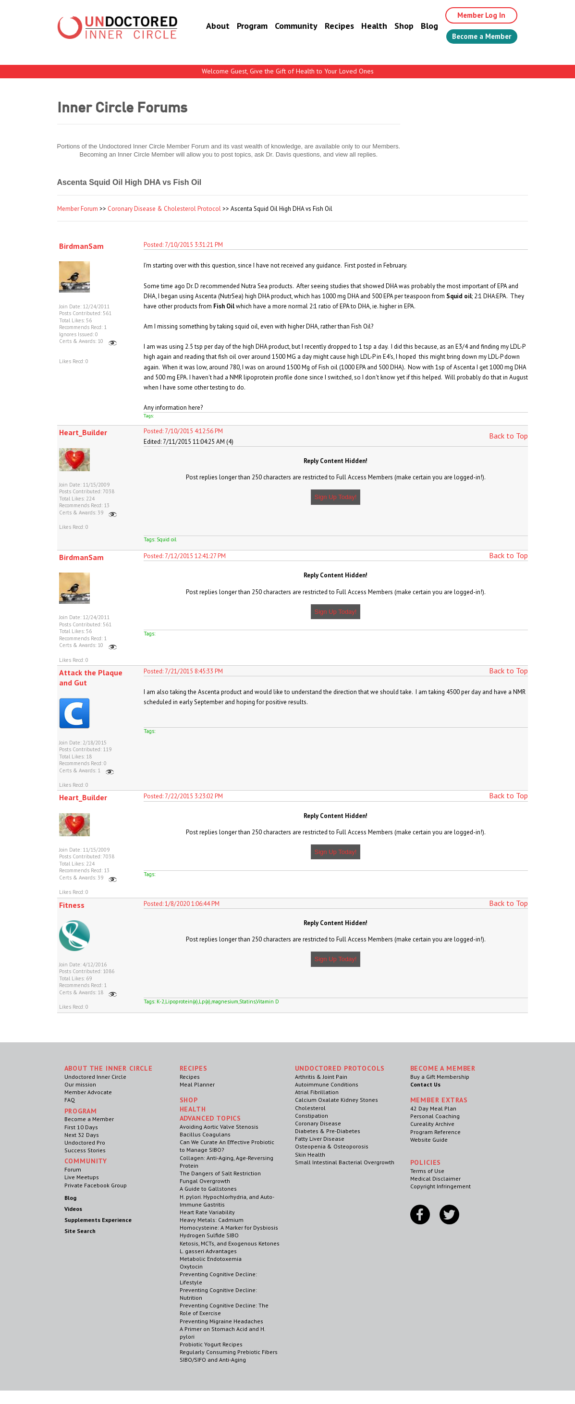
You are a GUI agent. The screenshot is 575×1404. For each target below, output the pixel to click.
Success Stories (85, 1150)
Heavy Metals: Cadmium (212, 1219)
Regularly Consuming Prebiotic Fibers (229, 1351)
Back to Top (508, 435)
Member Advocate (88, 1092)
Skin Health (310, 1154)
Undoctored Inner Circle (95, 1076)
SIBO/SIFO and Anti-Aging (213, 1359)
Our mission (80, 1084)
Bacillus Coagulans (205, 1134)
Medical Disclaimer (435, 1178)
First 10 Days (81, 1127)
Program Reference (435, 1131)
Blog (421, 26)
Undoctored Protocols (340, 1068)
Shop (395, 26)
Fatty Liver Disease (319, 1138)
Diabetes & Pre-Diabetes (327, 1131)
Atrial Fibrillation (317, 1092)
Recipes (331, 26)
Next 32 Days (81, 1134)
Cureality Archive (432, 1123)
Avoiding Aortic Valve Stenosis (219, 1126)
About (209, 26)
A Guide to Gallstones (208, 1188)
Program (244, 26)
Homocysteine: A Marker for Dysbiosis (229, 1227)
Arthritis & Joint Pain (321, 1076)
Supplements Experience (98, 1219)
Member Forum (77, 209)
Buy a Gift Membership (439, 1076)
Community (288, 26)
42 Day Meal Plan (433, 1108)
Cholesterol (310, 1107)
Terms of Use (427, 1170)
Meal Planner (197, 1084)
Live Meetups (81, 1177)
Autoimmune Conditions (326, 1084)
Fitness (72, 905)
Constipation (311, 1115)
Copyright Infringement (440, 1186)
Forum (72, 1169)
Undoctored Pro (84, 1142)
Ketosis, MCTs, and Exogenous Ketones (230, 1243)
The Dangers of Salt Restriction (220, 1173)
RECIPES (194, 1068)
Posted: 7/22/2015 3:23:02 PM (183, 796)
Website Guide (429, 1139)
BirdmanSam (81, 246)
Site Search (80, 1230)
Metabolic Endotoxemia (211, 1258)
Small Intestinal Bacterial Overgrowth (344, 1162)
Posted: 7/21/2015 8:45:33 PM (183, 671)
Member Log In (475, 15)
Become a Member (477, 37)
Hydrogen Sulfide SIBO (209, 1235)
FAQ (69, 1099)
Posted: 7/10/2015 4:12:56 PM (183, 431)
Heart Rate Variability (207, 1212)
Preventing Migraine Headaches (221, 1321)
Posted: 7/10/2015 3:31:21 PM (183, 245)
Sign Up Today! (336, 497)
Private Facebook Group (95, 1185)
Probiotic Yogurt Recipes (211, 1344)
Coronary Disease (318, 1123)
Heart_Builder (83, 432)
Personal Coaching (435, 1116)
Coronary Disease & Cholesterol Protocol (164, 209)
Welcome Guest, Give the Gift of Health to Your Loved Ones (288, 71)
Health (366, 26)
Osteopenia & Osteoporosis (331, 1146)
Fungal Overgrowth (205, 1180)
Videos (73, 1208)
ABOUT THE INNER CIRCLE (108, 1068)
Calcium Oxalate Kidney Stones (336, 1099)
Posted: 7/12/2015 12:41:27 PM (185, 556)
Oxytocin (191, 1266)
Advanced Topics (211, 1118)
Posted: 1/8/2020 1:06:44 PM (182, 904)
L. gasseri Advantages (208, 1251)
